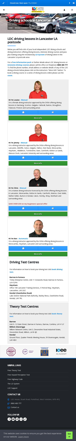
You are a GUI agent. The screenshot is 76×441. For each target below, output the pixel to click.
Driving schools (21, 28)
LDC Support (12, 388)
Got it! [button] (69, 435)
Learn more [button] (23, 436)
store (10, 75)
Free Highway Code (15, 379)
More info (38, 118)
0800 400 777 (16, 403)
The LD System (13, 384)
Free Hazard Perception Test (19, 375)
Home (10, 28)
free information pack (21, 62)
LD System (40, 54)
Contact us (15, 407)
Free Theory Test (14, 370)
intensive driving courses (18, 65)
